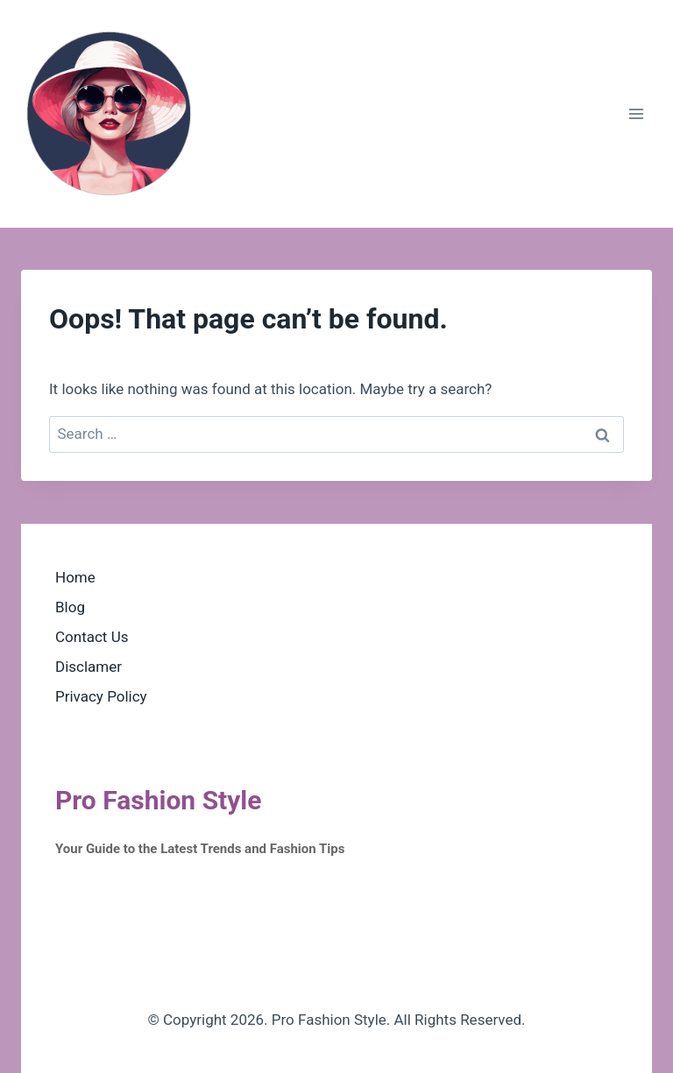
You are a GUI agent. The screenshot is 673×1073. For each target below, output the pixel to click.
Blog (70, 607)
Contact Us (91, 637)
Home (75, 577)
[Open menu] (636, 113)
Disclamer (88, 666)
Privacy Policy (101, 696)
